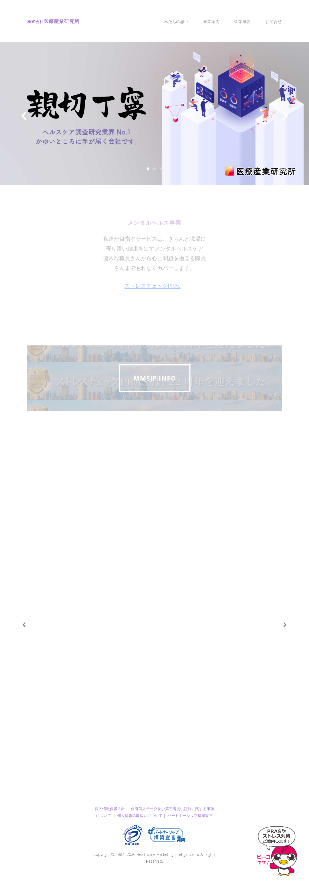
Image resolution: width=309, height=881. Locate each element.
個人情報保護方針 (110, 808)
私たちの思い (176, 21)
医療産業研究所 (53, 21)
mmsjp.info (154, 378)
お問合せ (273, 21)
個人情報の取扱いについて (140, 815)
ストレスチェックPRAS (152, 290)
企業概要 (242, 21)
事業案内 (211, 21)
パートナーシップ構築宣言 (190, 815)
